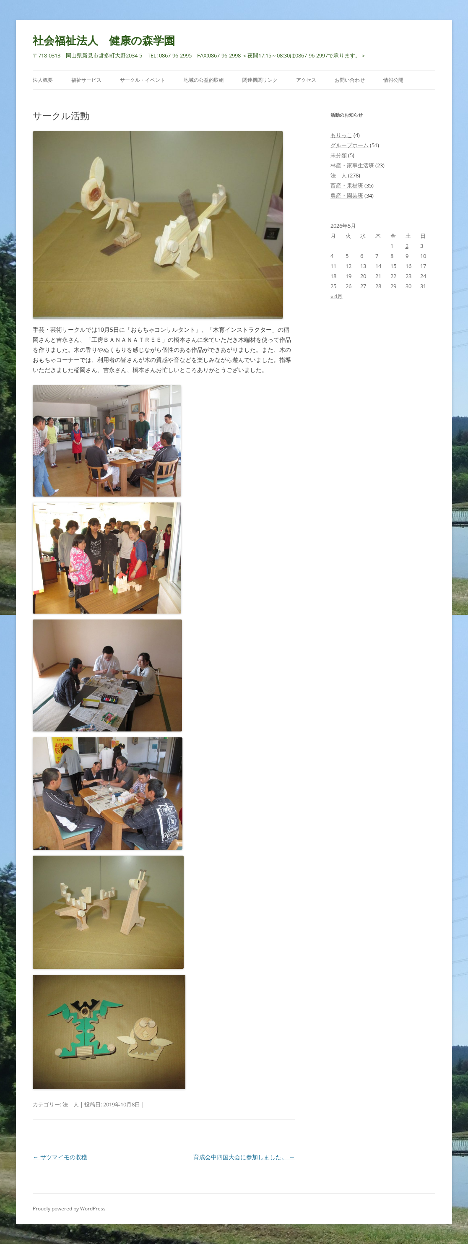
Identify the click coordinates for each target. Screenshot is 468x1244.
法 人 (70, 1104)
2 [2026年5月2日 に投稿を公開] (407, 246)
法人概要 (43, 79)
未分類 (338, 155)
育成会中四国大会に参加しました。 (244, 1157)
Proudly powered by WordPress (69, 1208)
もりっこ (341, 135)
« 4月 (336, 296)
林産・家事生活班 (352, 165)
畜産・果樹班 (346, 185)
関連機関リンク (260, 79)
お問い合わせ (350, 79)
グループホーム (349, 145)
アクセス (306, 79)
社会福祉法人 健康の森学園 (104, 40)
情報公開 (393, 79)
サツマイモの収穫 (60, 1157)
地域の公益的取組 (204, 79)
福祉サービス (86, 79)
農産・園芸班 (346, 195)
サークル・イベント (142, 79)
